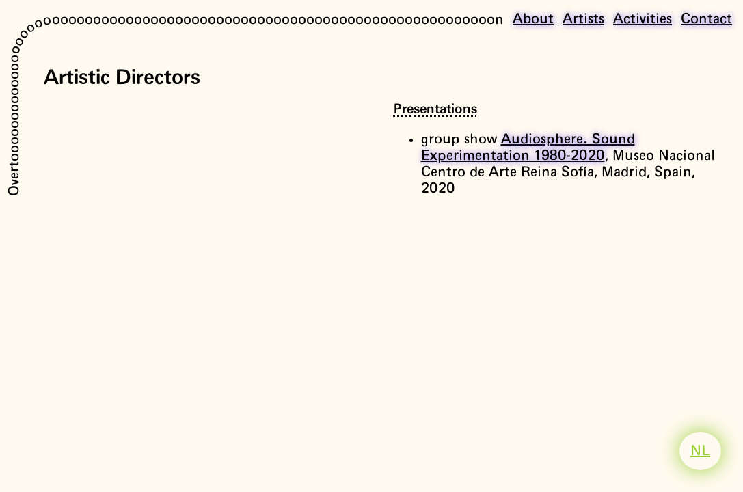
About (533, 19)
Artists (583, 19)
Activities (642, 19)
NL (700, 451)
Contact (706, 19)
